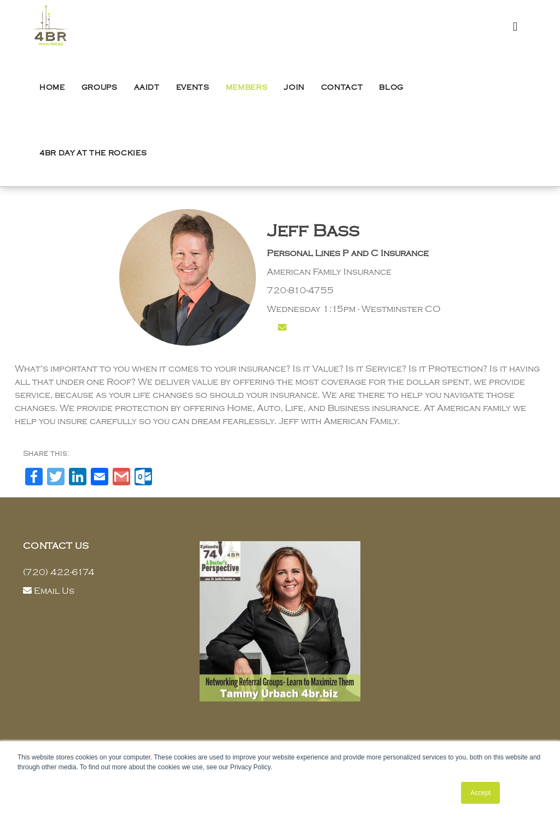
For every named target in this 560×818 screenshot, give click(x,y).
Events (192, 87)
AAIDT (147, 87)
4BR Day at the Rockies (93, 153)
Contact (342, 87)
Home (52, 87)
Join (294, 87)
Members (247, 87)
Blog (391, 87)
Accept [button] (480, 793)
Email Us (54, 591)
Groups (99, 87)
